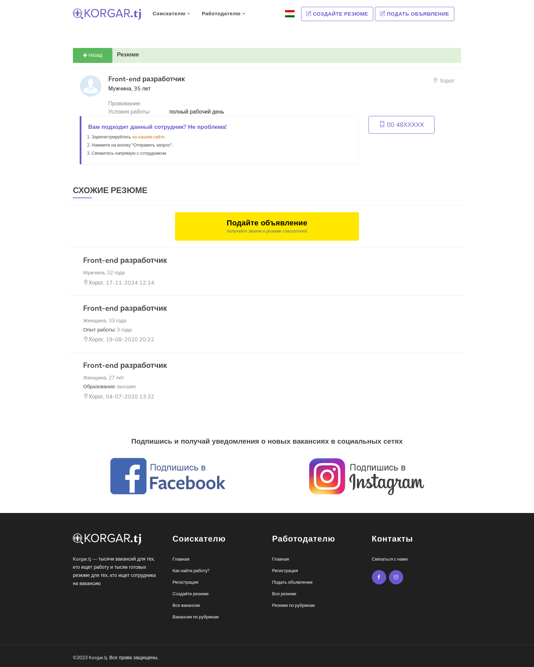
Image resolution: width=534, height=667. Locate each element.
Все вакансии (186, 605)
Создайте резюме (337, 14)
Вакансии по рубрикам (196, 617)
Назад (92, 55)
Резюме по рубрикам (293, 605)
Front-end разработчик (125, 260)
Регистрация (186, 582)
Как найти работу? (191, 571)
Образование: (109, 386)
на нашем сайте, (149, 137)
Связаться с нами (390, 559)
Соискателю (171, 13)
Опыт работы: (107, 329)
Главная (181, 559)
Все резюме (284, 594)
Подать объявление (414, 14)
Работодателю (224, 13)
